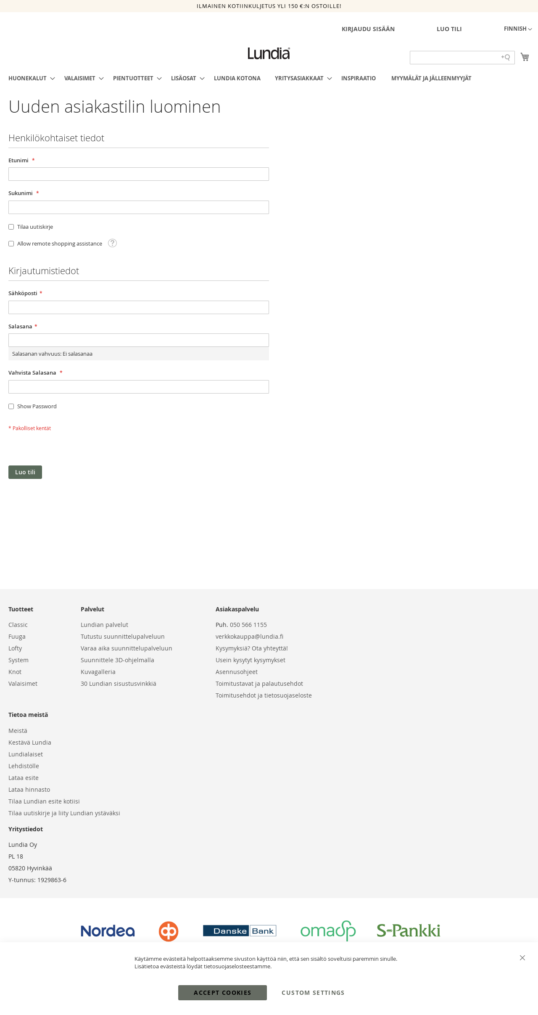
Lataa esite (23, 778)
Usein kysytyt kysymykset (250, 660)
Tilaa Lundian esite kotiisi (44, 801)
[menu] (269, 78)
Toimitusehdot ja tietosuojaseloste (264, 695)
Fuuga (17, 636)
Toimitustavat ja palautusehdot (259, 683)
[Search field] (462, 57)
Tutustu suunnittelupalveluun (123, 636)
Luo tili (449, 29)
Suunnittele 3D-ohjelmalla (117, 660)
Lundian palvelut (104, 625)
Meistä (17, 731)
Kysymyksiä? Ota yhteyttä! (252, 648)
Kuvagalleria (98, 672)
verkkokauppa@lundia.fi (249, 636)
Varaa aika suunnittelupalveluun (126, 648)
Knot (14, 672)
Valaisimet (22, 683)
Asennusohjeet (237, 672)
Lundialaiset (25, 754)
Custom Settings (313, 992)
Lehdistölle (23, 766)
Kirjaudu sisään (368, 29)
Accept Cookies (222, 992)
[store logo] (269, 53)
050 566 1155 (248, 625)
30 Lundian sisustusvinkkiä (118, 683)
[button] (518, 29)
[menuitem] (29, 78)
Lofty (15, 648)
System (18, 660)
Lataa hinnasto (29, 789)
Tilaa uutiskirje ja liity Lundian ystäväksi (64, 813)
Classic (18, 625)
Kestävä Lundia (29, 742)
